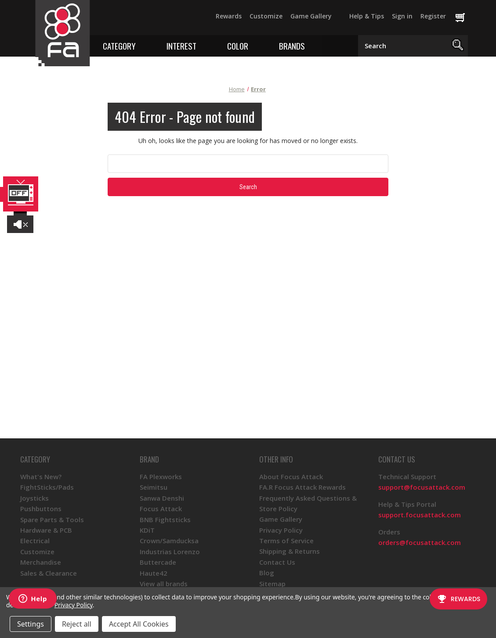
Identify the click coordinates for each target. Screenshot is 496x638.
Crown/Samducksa (169, 540)
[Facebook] (104, 20)
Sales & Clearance (48, 573)
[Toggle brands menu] (311, 45)
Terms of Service (286, 540)
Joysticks (34, 498)
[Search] (458, 46)
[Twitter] (120, 20)
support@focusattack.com (421, 487)
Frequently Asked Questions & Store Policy (308, 503)
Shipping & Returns (289, 551)
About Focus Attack (291, 476)
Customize (266, 16)
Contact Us (277, 562)
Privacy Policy (281, 530)
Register (433, 16)
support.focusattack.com (419, 514)
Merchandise (40, 562)
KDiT (147, 530)
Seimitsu (153, 487)
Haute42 (153, 573)
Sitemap (272, 583)
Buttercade (158, 562)
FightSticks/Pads (47, 487)
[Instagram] (152, 20)
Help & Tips (366, 16)
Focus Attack (161, 508)
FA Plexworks (161, 476)
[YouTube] (136, 20)
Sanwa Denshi (162, 498)
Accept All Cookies (139, 624)
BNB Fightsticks (165, 519)
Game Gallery (311, 16)
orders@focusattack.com (419, 542)
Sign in (402, 16)
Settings (30, 624)
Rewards (229, 16)
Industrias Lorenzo (170, 551)
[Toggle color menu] (254, 45)
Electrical (35, 540)
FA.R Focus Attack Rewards (302, 487)
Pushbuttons (41, 508)
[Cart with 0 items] (464, 18)
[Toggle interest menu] (202, 45)
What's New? (41, 476)
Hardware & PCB (46, 530)
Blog (266, 572)
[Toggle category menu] (142, 45)
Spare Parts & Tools (52, 519)
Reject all (76, 624)
